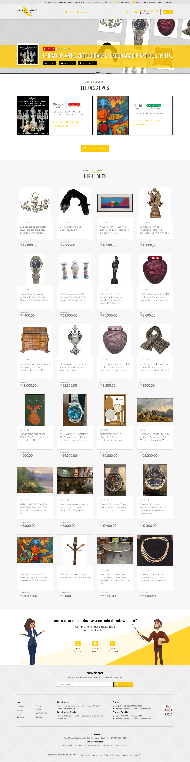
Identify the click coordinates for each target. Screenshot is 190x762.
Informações (87, 63)
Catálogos (83, 12)
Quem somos (41, 713)
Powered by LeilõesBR (131, 755)
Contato (39, 717)
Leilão (49, 63)
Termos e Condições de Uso (91, 755)
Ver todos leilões (95, 148)
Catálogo (67, 63)
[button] (2, 47)
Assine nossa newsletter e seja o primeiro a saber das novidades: (95, 677)
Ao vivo (49, 49)
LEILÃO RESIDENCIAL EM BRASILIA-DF (150, 113)
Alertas (20, 710)
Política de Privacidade (112, 755)
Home (69, 12)
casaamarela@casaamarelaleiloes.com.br (152, 2)
